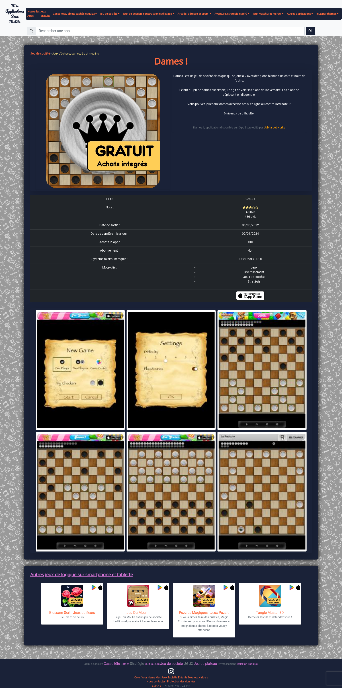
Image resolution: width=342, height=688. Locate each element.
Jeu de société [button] (108, 14)
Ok (310, 31)
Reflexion (242, 664)
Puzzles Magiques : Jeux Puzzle (204, 613)
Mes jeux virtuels (198, 677)
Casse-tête (112, 664)
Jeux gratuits (45, 14)
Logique (253, 664)
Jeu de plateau (206, 664)
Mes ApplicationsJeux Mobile (14, 14)
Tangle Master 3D (270, 613)
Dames (125, 664)
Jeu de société (40, 53)
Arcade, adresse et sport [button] (193, 14)
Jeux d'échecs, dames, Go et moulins (75, 53)
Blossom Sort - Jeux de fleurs (72, 613)
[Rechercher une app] (170, 31)
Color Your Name (144, 677)
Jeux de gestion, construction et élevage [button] (147, 14)
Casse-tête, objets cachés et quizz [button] (74, 14)
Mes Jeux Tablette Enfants (171, 677)
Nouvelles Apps (33, 14)
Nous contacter (156, 681)
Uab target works (274, 127)
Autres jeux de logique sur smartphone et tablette (81, 575)
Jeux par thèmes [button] (326, 14)
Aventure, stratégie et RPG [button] (231, 14)
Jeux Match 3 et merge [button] (267, 14)
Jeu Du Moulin (138, 613)
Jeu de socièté (172, 664)
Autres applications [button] (299, 14)
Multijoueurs (152, 664)
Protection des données (181, 681)
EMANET (157, 685)
